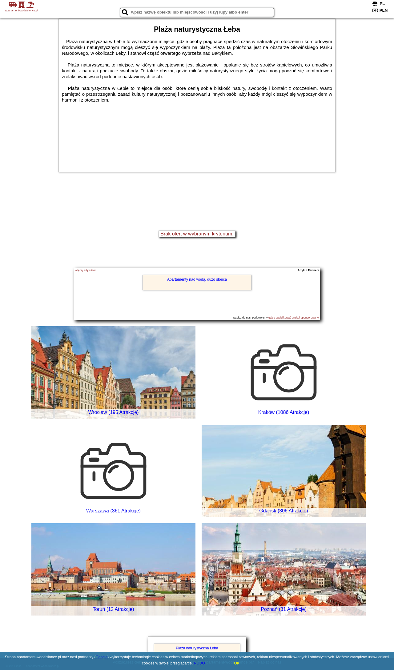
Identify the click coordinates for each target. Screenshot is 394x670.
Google (102, 657)
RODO (199, 663)
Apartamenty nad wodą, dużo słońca (197, 279)
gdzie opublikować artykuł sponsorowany (293, 317)
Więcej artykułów (85, 270)
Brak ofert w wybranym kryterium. (196, 233)
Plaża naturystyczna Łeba (197, 648)
